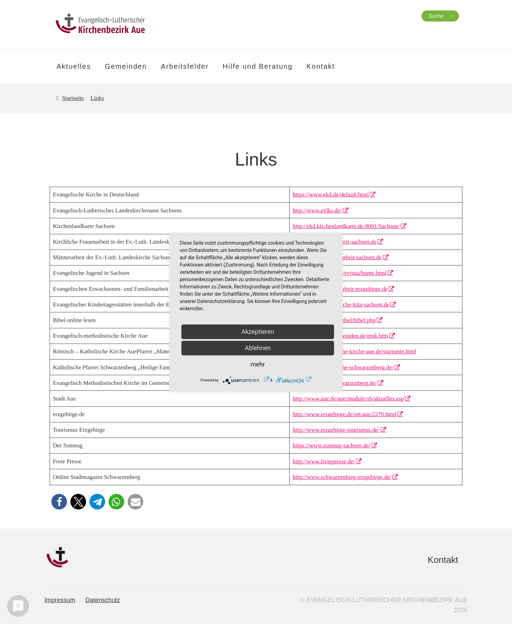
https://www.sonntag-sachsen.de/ (331, 445)
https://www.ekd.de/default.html (331, 194)
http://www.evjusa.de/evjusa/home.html (339, 273)
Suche (435, 16)
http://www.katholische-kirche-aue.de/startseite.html (354, 351)
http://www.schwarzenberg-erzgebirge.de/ (342, 477)
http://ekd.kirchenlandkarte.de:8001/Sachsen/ (346, 226)
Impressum (59, 600)
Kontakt (321, 66)
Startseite (73, 98)
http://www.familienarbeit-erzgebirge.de (340, 289)
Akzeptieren (257, 331)
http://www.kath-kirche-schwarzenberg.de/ (343, 367)
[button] (59, 501)
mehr (257, 364)
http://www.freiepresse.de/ (324, 461)
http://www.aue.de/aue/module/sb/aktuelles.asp (348, 398)
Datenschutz (102, 600)
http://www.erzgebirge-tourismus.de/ (336, 430)
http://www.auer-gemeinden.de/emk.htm (340, 335)
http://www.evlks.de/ (317, 210)
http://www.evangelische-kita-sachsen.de (341, 304)
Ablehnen (258, 348)
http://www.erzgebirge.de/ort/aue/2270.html (344, 414)
